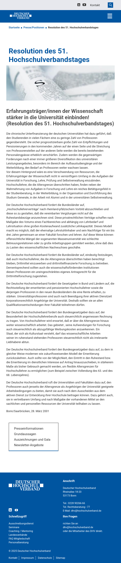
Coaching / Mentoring (21, 531)
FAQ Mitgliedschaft (19, 538)
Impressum (27, 557)
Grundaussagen (25, 434)
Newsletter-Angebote (28, 445)
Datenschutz (45, 557)
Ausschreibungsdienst (21, 523)
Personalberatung (19, 542)
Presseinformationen (28, 428)
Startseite (14, 27)
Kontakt (13, 557)
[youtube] (84, 5)
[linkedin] (78, 5)
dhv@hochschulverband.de (86, 510)
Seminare (14, 527)
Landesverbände (18, 534)
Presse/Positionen (33, 27)
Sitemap (60, 557)
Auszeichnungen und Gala (32, 439)
